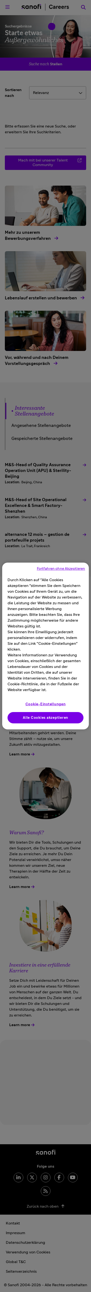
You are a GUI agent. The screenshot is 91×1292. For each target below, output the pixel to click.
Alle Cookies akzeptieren (45, 718)
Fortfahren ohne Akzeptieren (61, 569)
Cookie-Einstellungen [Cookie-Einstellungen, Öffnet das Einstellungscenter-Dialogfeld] (45, 704)
